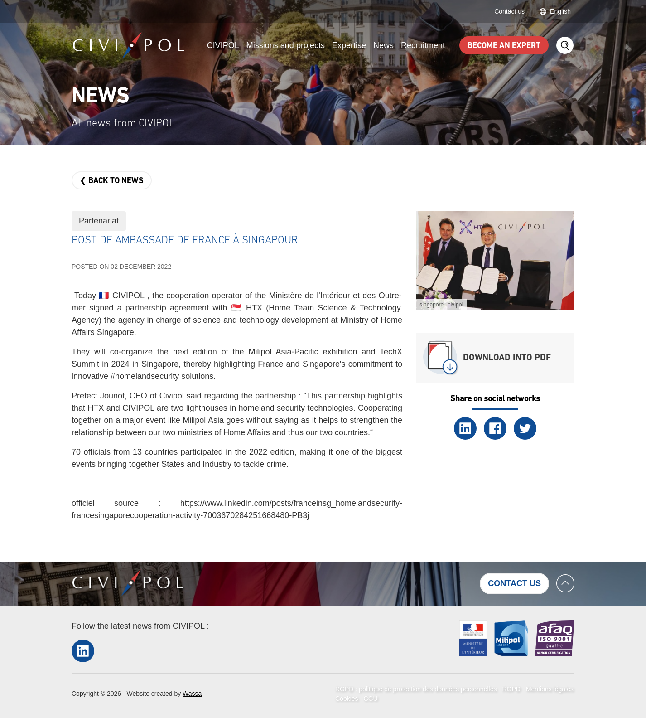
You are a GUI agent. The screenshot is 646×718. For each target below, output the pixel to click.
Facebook (495, 428)
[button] (495, 260)
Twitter (525, 428)
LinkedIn (465, 428)
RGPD (511, 689)
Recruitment (423, 45)
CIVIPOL (223, 45)
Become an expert (504, 46)
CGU (371, 698)
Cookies (346, 698)
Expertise (349, 45)
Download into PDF (507, 358)
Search (565, 45)
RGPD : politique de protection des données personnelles (416, 689)
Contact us (509, 11)
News (383, 45)
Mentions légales (550, 689)
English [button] (560, 11)
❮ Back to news (112, 181)
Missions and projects (285, 45)
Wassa (192, 693)
